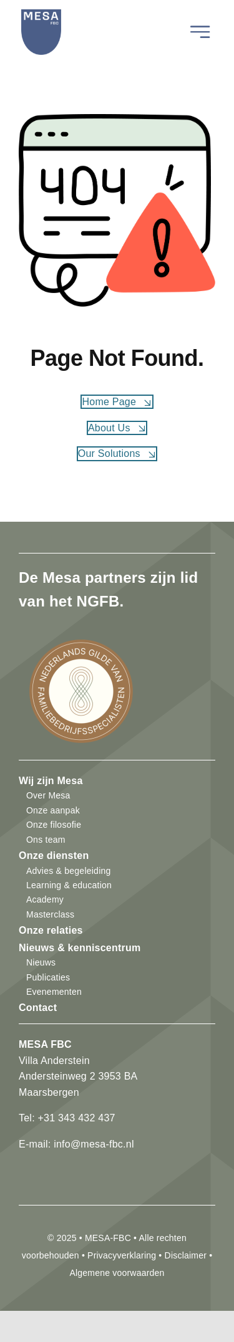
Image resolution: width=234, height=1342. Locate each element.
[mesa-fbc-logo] (41, 16)
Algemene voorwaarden (116, 1273)
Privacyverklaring (121, 1255)
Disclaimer (186, 1255)
